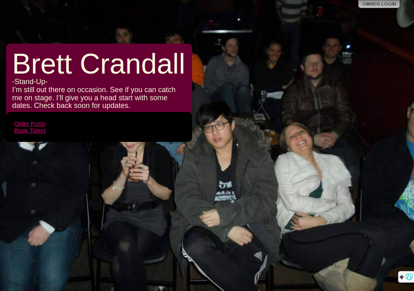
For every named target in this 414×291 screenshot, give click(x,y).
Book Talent (30, 130)
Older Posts (30, 123)
